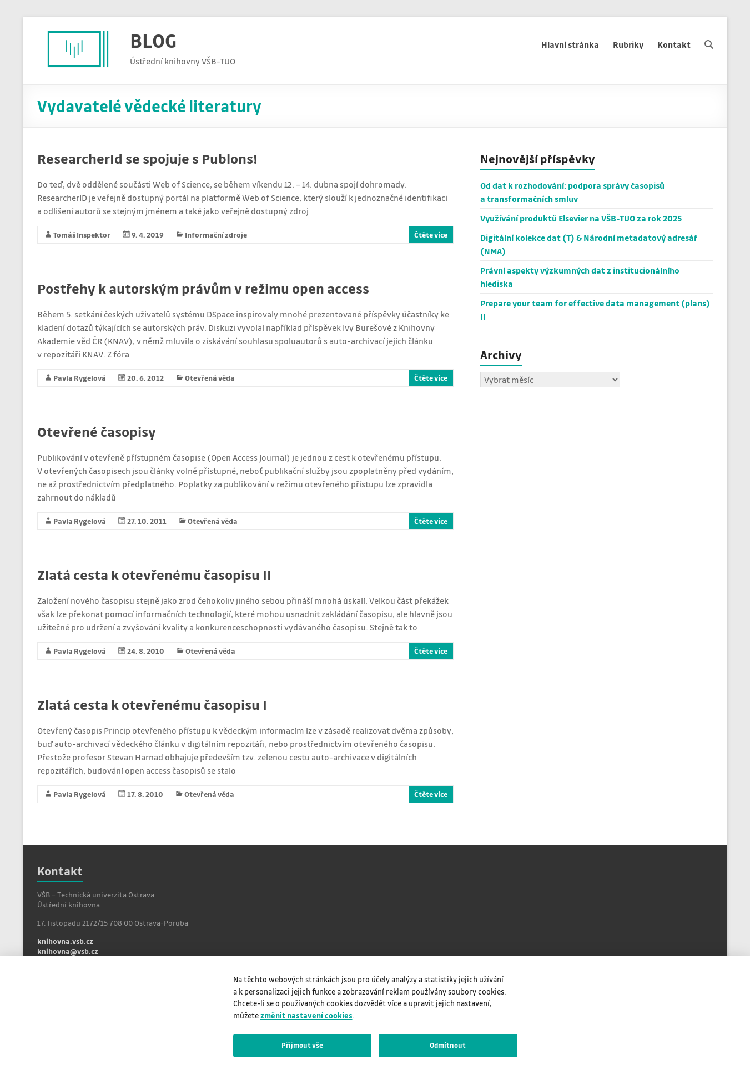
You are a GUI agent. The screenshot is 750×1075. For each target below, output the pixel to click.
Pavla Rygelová (79, 377)
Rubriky (628, 44)
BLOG (153, 40)
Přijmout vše (302, 1045)
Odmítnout (448, 1045)
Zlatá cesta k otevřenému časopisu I (152, 704)
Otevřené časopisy (96, 431)
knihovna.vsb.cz (65, 941)
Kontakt (674, 44)
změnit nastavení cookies (306, 1015)
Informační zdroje (216, 234)
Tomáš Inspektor (81, 234)
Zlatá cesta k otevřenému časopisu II (154, 574)
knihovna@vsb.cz (67, 951)
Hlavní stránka (570, 44)
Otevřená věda (210, 377)
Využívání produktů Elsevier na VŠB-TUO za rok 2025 (581, 218)
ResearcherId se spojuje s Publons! (147, 158)
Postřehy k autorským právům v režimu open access (203, 288)
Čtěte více (430, 234)
